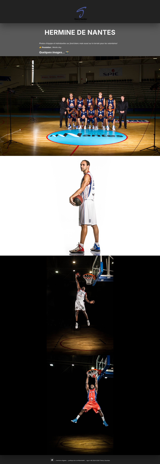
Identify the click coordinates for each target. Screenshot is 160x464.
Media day (56, 47)
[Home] (52, 460)
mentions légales (61, 460)
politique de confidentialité (76, 460)
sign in (88, 460)
